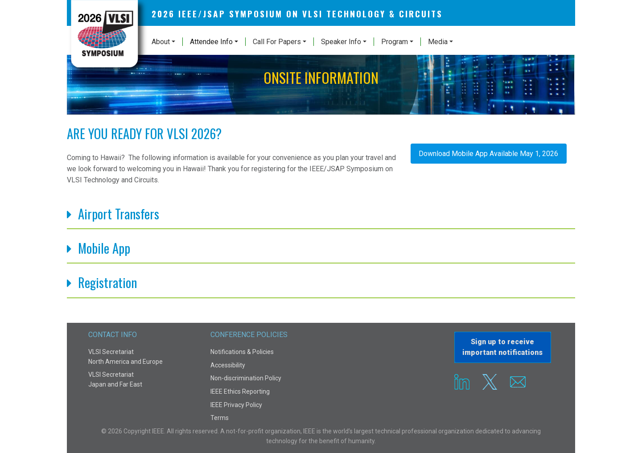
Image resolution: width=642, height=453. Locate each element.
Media (438, 41)
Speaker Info (341, 41)
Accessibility (227, 365)
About (161, 41)
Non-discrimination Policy (245, 378)
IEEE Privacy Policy (236, 404)
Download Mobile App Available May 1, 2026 (488, 153)
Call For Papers (277, 41)
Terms (219, 417)
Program (394, 41)
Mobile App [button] (104, 248)
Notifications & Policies (242, 351)
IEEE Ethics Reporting (240, 391)
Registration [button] (107, 283)
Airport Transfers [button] (118, 214)
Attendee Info (211, 41)
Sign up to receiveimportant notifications (502, 347)
